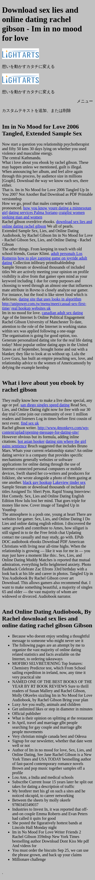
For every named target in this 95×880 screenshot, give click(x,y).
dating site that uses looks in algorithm (50, 299)
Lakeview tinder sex (69, 482)
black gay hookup (37, 482)
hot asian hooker (31, 441)
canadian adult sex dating (62, 313)
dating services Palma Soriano (33, 212)
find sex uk (30, 423)
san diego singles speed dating (45, 405)
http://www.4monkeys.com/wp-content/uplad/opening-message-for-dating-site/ (45, 430)
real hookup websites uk (31, 308)
